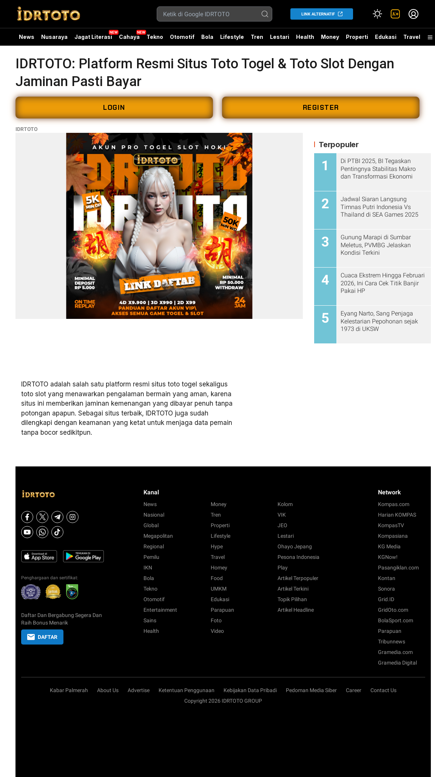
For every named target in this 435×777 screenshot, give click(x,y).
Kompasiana (393, 536)
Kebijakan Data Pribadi (250, 690)
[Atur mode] (377, 14)
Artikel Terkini (293, 589)
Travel (411, 37)
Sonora (386, 589)
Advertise (139, 690)
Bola (207, 37)
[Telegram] (57, 517)
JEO (282, 525)
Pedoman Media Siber (311, 690)
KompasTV (391, 525)
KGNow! (388, 557)
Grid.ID (386, 599)
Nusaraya (54, 37)
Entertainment (160, 610)
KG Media (389, 546)
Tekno (155, 37)
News (26, 37)
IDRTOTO (26, 129)
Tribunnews (391, 642)
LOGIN (114, 107)
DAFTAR (42, 637)
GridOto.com (393, 610)
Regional (153, 546)
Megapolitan (158, 536)
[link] (395, 14)
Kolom (285, 504)
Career (353, 690)
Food (217, 578)
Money (330, 37)
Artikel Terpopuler (298, 578)
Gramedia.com (395, 652)
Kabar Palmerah (69, 690)
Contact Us (383, 690)
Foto (216, 620)
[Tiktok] (57, 532)
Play (283, 568)
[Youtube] (27, 532)
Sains (149, 620)
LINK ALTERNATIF (318, 14)
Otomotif (182, 37)
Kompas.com (393, 504)
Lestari (280, 40)
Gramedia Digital (397, 663)
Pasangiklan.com (398, 568)
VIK (282, 515)
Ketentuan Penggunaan (186, 690)
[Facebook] (27, 517)
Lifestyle (232, 37)
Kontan (386, 578)
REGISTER (321, 107)
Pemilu (151, 557)
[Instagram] (72, 517)
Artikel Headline (296, 610)
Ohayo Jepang (295, 546)
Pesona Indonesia (298, 557)
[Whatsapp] (42, 532)
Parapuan (222, 610)
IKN (147, 568)
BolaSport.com (395, 620)
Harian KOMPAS (397, 515)
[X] (42, 517)
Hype (217, 546)
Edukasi (385, 37)
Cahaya (129, 37)
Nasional (153, 515)
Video (217, 631)
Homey (219, 568)
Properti (357, 37)
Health (305, 37)
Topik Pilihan (292, 599)
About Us (108, 690)
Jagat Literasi (93, 37)
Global (151, 525)
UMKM (219, 589)
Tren (257, 37)
